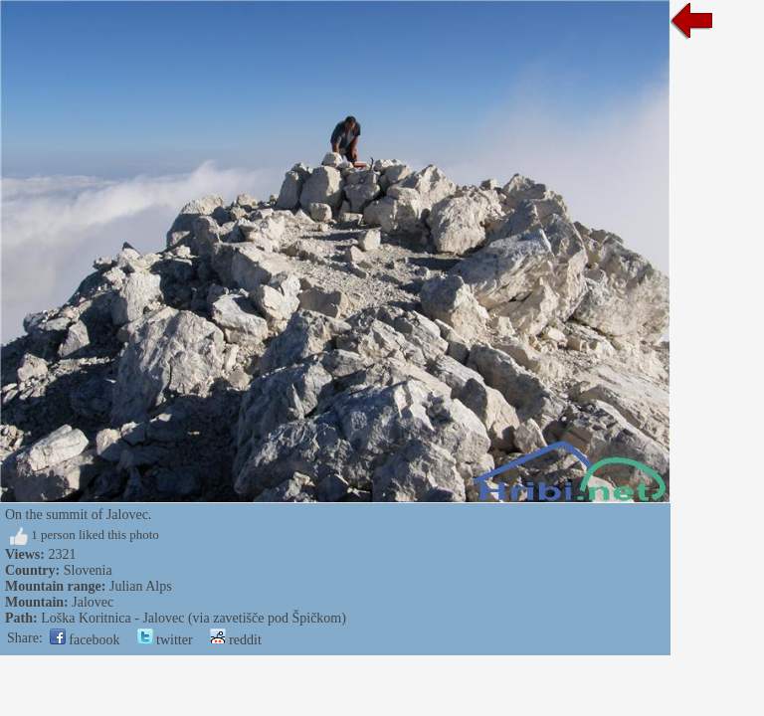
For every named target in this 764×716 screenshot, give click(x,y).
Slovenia (88, 570)
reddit (236, 639)
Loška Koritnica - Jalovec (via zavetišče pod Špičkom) (193, 618)
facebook (85, 639)
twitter (165, 639)
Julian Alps (140, 586)
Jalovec (92, 602)
